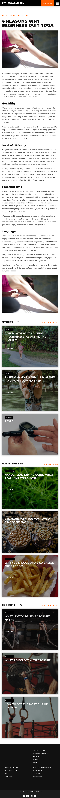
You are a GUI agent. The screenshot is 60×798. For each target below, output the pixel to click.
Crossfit (9, 612)
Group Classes (39, 750)
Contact (8, 776)
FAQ (6, 773)
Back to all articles (15, 15)
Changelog (37, 776)
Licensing (36, 773)
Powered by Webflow (42, 767)
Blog (35, 762)
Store (35, 759)
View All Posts (50, 322)
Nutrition (9, 471)
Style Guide (37, 770)
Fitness (8, 329)
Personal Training (40, 753)
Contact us (47, 3)
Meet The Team (11, 770)
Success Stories (11, 767)
